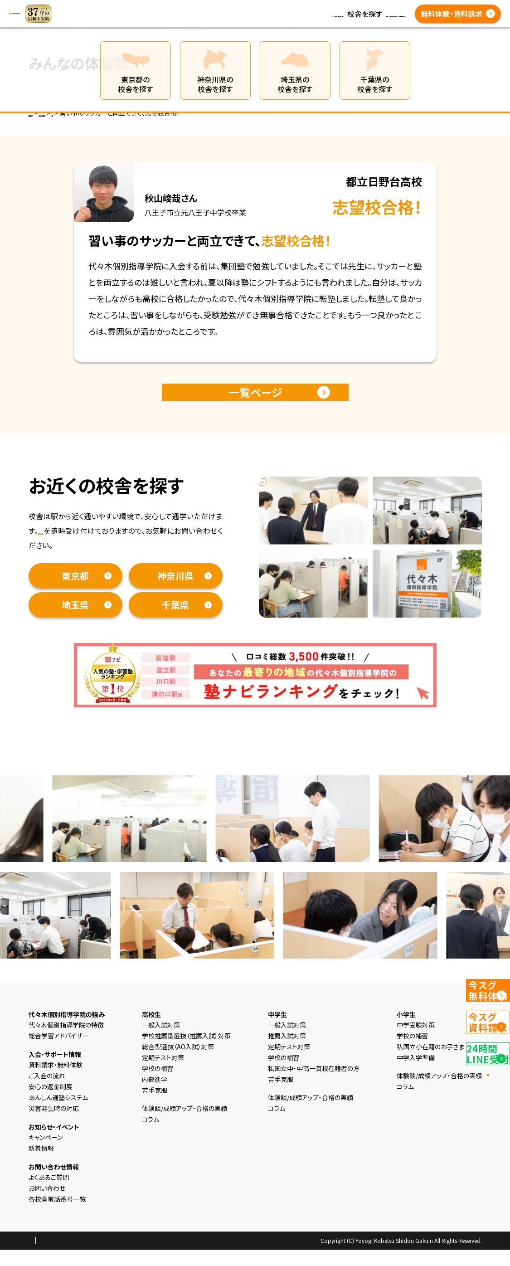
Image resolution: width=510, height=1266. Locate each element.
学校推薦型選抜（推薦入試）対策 (186, 1052)
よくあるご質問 (374, 13)
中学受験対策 (416, 1041)
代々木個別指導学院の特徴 (66, 1041)
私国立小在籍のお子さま (430, 1062)
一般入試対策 (161, 1041)
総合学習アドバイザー (58, 1052)
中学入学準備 (416, 1073)
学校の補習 (157, 1084)
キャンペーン (46, 1153)
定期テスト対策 (163, 1073)
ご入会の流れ (47, 1091)
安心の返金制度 (51, 1102)
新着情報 (197, 13)
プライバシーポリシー (58, 1257)
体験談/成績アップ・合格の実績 (295, 13)
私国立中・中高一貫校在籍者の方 (313, 1084)
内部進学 (154, 1095)
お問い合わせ (47, 1204)
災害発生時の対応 (54, 1124)
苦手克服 (154, 1106)
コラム (229, 13)
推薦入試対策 (287, 1052)
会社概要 (104, 1257)
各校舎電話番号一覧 (215, 24)
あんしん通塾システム (58, 1113)
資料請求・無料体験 (69, 546)
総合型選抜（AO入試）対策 (178, 1062)
